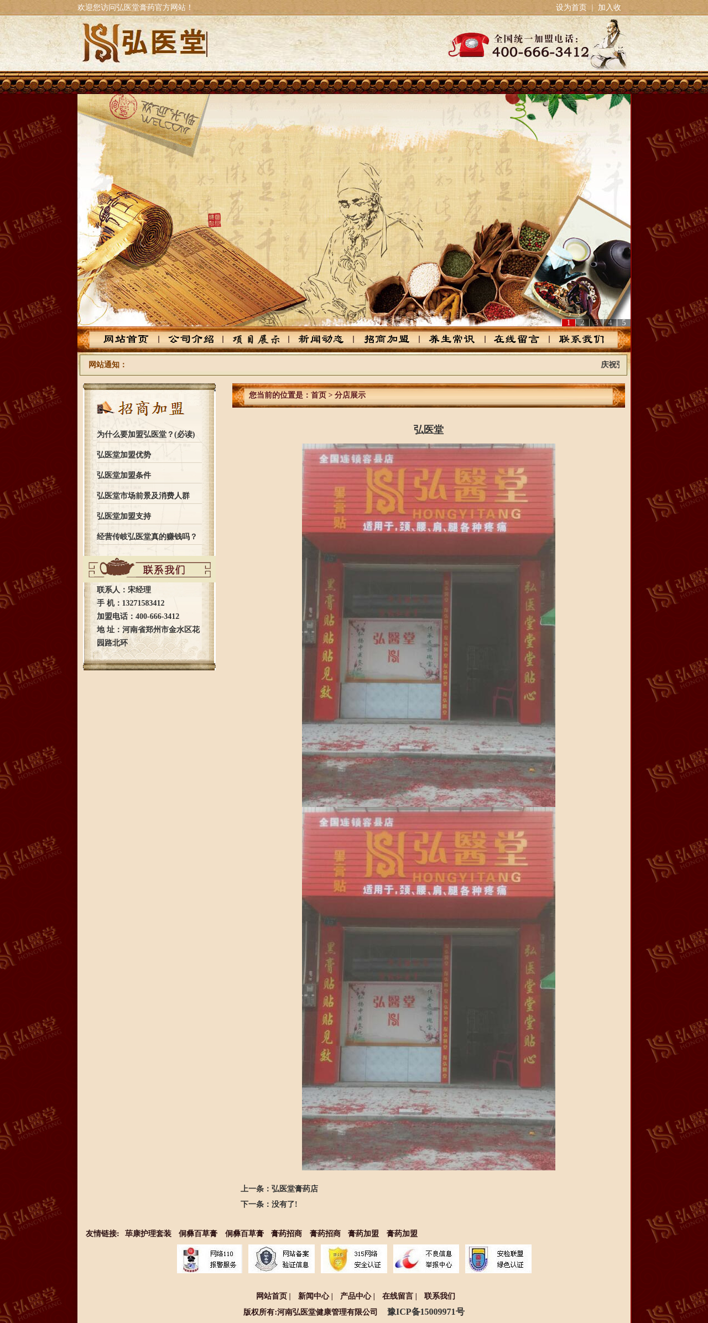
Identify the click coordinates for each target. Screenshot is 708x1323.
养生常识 (448, 339)
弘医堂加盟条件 (124, 475)
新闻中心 (313, 1296)
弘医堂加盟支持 (124, 516)
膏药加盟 (363, 1234)
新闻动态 (322, 339)
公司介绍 (197, 339)
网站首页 (135, 339)
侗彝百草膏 (198, 1234)
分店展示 (350, 395)
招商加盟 (385, 339)
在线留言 (510, 339)
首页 (318, 395)
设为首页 (571, 7)
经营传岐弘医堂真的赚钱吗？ (147, 537)
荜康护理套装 (148, 1234)
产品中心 (260, 339)
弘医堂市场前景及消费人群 (143, 496)
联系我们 (573, 339)
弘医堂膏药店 (295, 1189)
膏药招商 (286, 1234)
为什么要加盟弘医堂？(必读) (146, 434)
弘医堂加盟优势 (124, 455)
